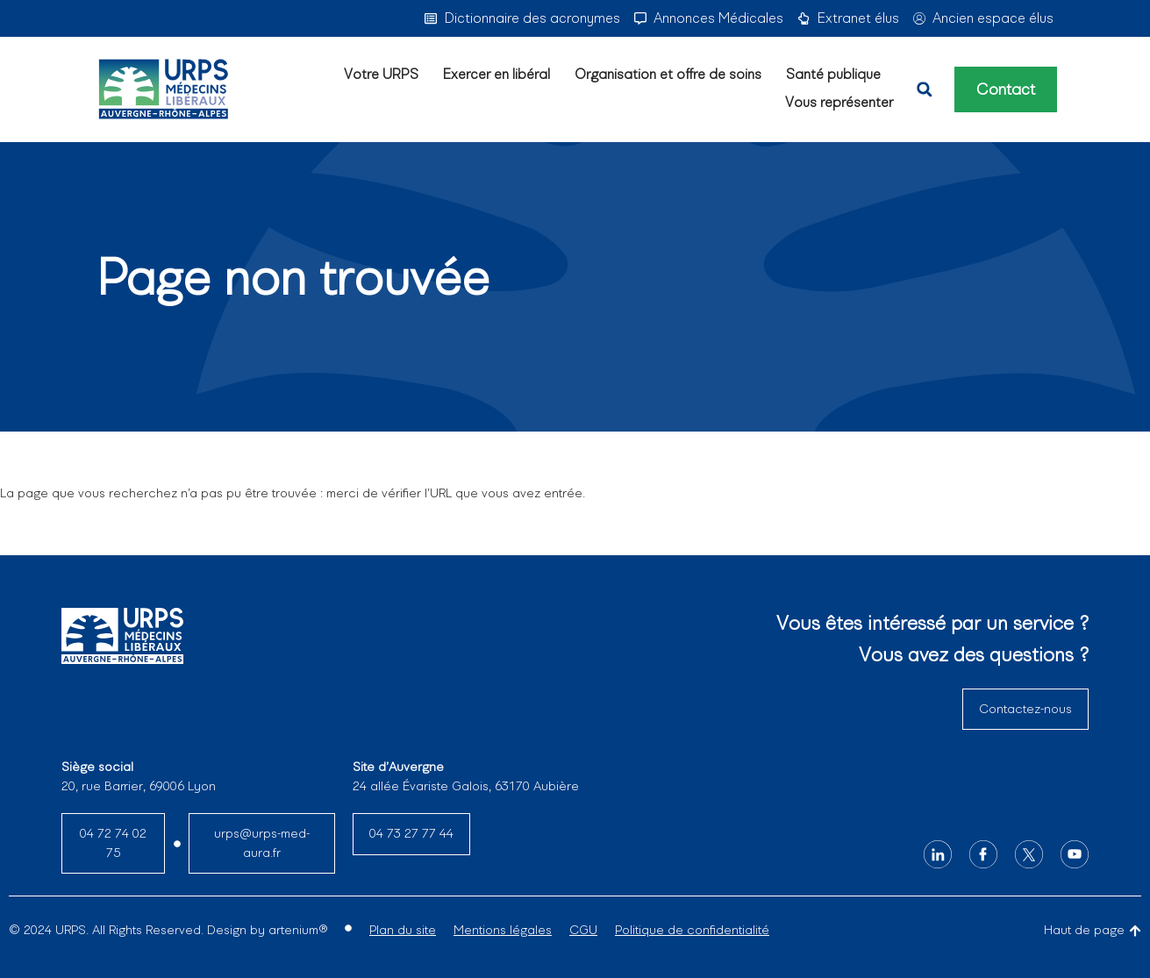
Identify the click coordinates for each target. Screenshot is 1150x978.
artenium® (297, 930)
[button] (925, 89)
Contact (1005, 89)
